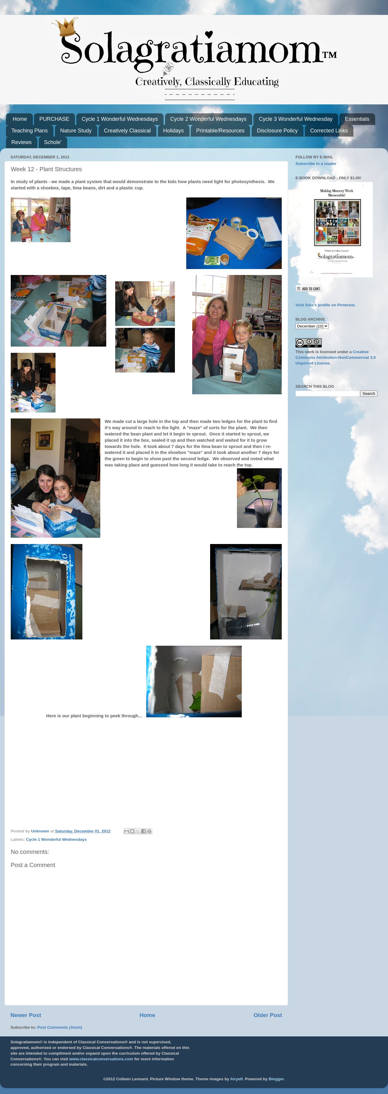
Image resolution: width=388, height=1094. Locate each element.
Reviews (21, 142)
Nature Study (76, 131)
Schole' (52, 142)
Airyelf (236, 1079)
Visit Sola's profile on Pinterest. (325, 305)
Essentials (357, 119)
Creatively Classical (127, 131)
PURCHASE (54, 119)
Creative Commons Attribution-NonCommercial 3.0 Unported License (335, 357)
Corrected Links (329, 131)
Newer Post (25, 1015)
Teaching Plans (29, 131)
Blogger (276, 1079)
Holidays (173, 131)
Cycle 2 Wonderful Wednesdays (208, 119)
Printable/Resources (220, 131)
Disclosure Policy (277, 131)
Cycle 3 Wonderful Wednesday (295, 119)
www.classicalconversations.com (101, 1059)
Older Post (267, 1015)
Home (20, 119)
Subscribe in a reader (315, 163)
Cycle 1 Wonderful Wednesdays (120, 119)
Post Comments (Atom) (59, 1027)
